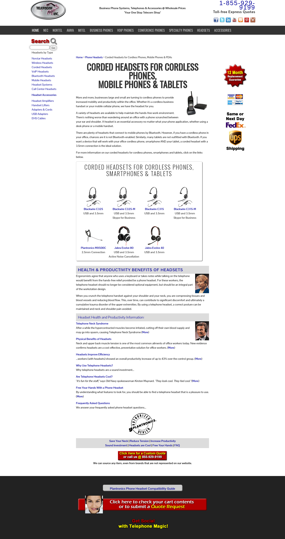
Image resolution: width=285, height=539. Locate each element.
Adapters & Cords (42, 109)
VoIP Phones (125, 30)
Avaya (70, 30)
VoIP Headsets (40, 71)
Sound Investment (116, 445)
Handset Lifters (40, 105)
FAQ (177, 445)
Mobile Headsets (41, 80)
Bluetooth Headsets (43, 76)
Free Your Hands (163, 445)
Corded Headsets (42, 67)
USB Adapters (40, 114)
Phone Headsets (94, 57)
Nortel (57, 30)
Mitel (82, 30)
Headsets (203, 30)
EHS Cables (39, 118)
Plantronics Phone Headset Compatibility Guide (142, 489)
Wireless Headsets (42, 63)
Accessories (222, 30)
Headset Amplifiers (43, 101)
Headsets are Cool (140, 445)
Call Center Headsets (44, 89)
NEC (45, 30)
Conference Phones (151, 30)
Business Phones (101, 30)
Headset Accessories (44, 95)
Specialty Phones (181, 30)
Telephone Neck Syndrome (92, 323)
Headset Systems (42, 84)
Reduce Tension (139, 441)
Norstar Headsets (42, 58)
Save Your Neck (118, 441)
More (145, 332)
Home (35, 30)
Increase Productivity (163, 441)
